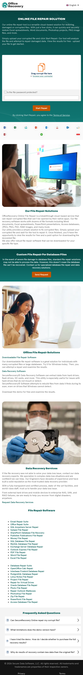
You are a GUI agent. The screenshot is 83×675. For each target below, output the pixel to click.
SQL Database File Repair (22, 541)
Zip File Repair (17, 596)
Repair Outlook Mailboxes (23, 590)
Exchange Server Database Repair (26, 546)
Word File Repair (18, 555)
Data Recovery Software (14, 371)
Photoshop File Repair (21, 593)
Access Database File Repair (24, 602)
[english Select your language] (73, 5)
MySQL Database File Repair (24, 544)
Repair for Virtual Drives (22, 582)
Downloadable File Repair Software (19, 357)
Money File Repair (19, 538)
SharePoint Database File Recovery (27, 532)
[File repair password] (41, 98)
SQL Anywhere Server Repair (24, 527)
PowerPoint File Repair (21, 599)
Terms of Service (61, 115)
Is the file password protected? (20, 92)
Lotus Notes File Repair (21, 576)
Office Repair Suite (19, 524)
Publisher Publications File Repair (26, 535)
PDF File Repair (18, 552)
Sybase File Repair (19, 529)
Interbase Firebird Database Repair (27, 571)
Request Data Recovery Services (17, 502)
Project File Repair (19, 579)
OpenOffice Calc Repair (21, 568)
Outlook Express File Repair (24, 549)
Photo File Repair (18, 588)
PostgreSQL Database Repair (24, 574)
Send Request (41, 274)
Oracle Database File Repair (23, 585)
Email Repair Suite (19, 521)
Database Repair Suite (21, 565)
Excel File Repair (18, 558)
